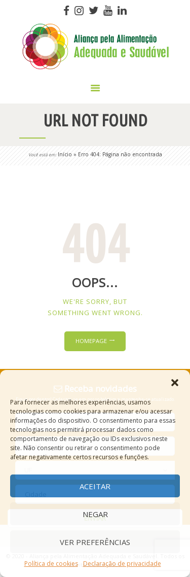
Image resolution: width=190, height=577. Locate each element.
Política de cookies (51, 563)
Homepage (91, 341)
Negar (95, 514)
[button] (175, 383)
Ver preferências (95, 542)
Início (65, 154)
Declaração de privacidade (122, 563)
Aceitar (95, 486)
